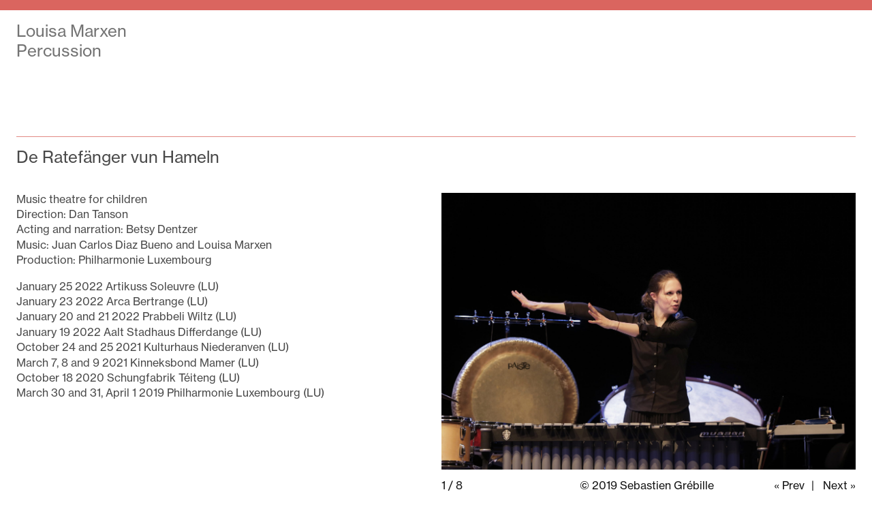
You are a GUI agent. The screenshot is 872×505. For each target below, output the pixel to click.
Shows (467, 32)
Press (633, 32)
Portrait (713, 32)
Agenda (552, 32)
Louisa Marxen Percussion (71, 40)
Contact (801, 32)
